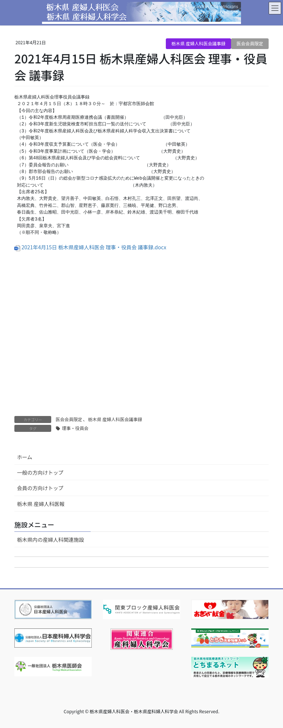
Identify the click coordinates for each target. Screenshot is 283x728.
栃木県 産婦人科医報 (40, 503)
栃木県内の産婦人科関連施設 (50, 539)
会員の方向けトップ (40, 488)
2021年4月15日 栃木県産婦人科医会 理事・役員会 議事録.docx (93, 247)
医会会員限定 (250, 43)
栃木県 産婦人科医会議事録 (198, 43)
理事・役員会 (75, 428)
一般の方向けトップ (40, 472)
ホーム (24, 457)
